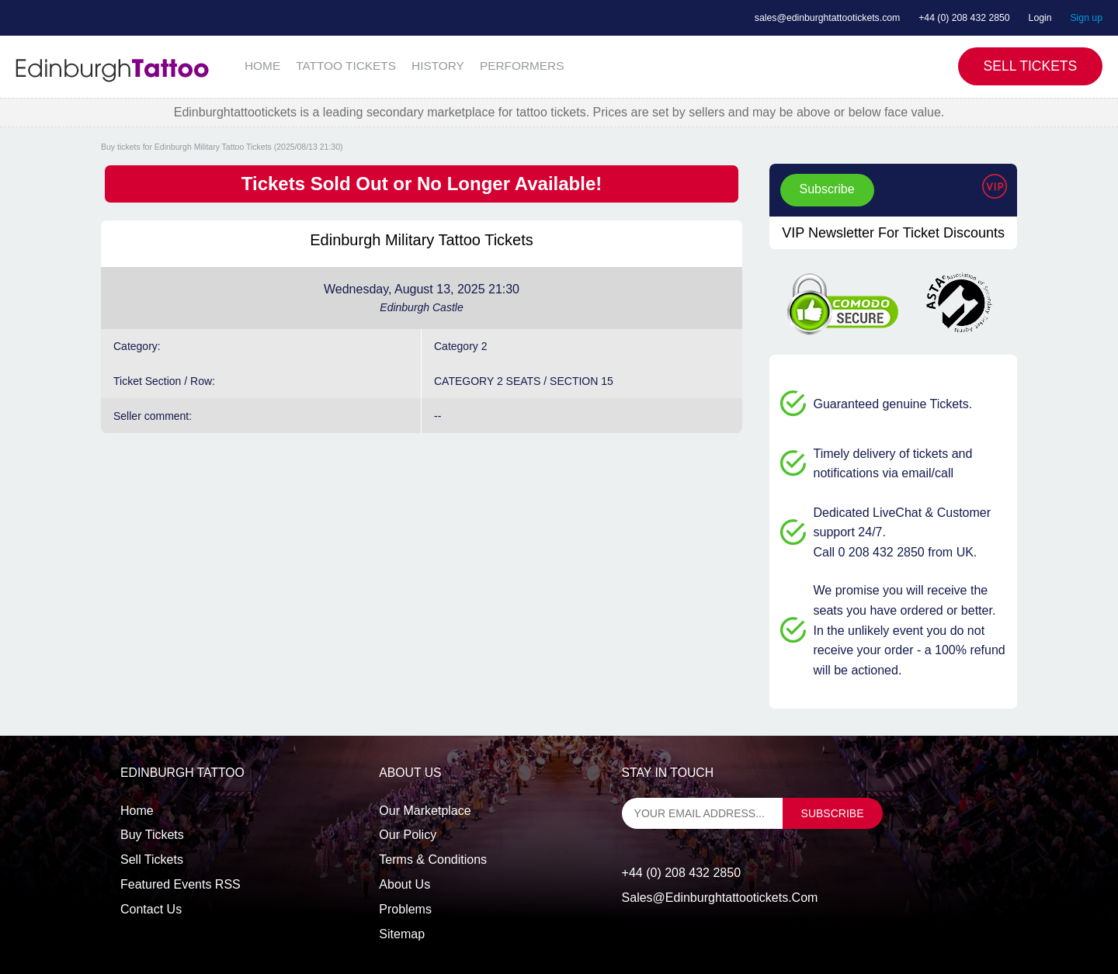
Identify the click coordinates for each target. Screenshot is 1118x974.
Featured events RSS (180, 884)
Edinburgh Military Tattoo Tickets (421, 239)
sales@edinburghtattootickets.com (827, 17)
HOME (262, 65)
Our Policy (407, 834)
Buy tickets (152, 834)
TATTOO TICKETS (346, 65)
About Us (404, 884)
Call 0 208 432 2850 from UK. (895, 552)
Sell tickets (151, 859)
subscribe (832, 813)
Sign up (1086, 17)
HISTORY (437, 65)
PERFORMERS (522, 65)
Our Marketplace (424, 810)
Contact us (151, 909)
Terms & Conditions (433, 859)
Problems (405, 909)
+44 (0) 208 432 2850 (964, 17)
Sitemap (402, 934)
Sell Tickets (1031, 66)
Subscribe (827, 189)
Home (137, 810)
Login (1040, 17)
